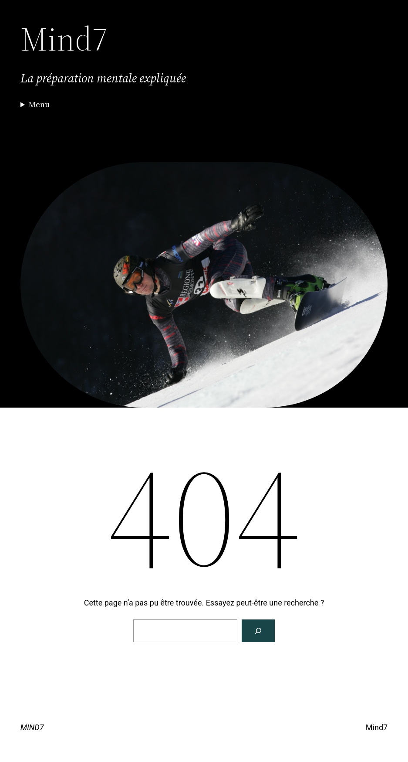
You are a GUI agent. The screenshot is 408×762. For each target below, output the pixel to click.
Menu (39, 104)
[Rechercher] (258, 630)
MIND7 (32, 727)
